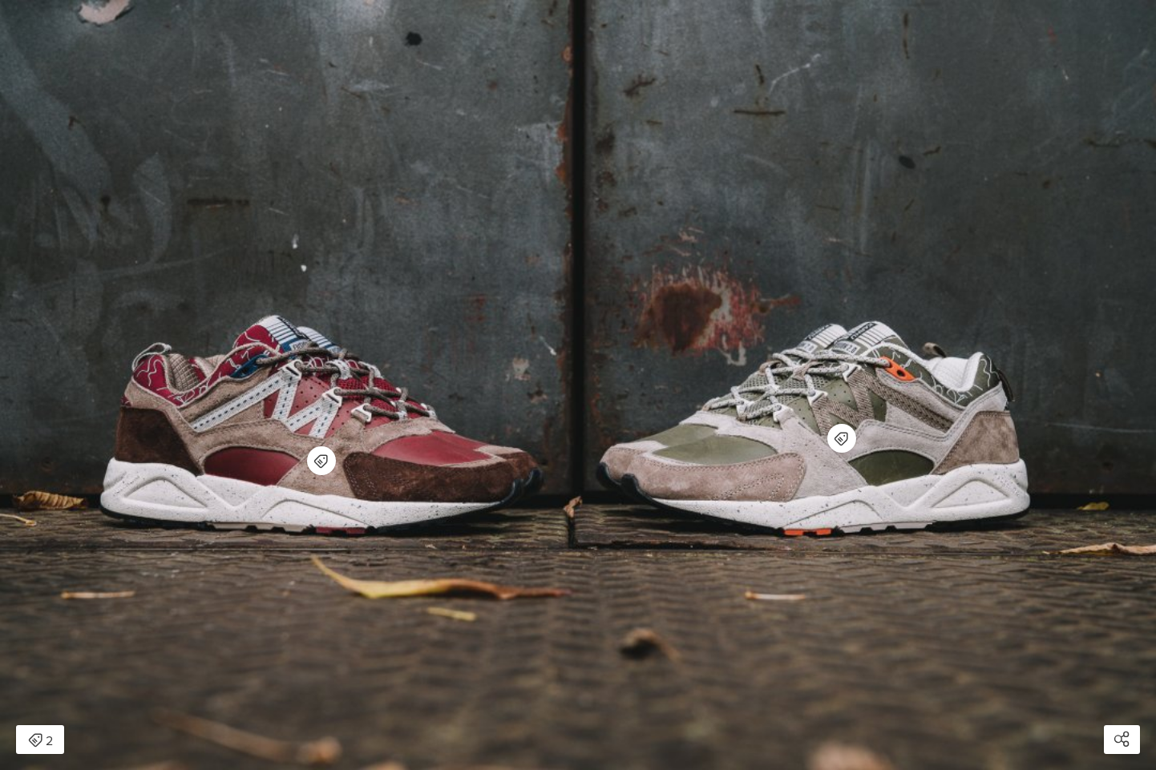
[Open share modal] (1122, 739)
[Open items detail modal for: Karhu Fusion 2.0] (321, 460)
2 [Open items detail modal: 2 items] (40, 741)
